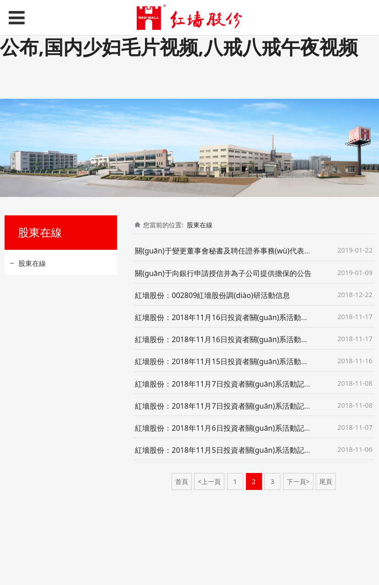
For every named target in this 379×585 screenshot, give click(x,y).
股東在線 (32, 263)
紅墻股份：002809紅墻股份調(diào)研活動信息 (212, 295)
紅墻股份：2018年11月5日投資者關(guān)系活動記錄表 (227, 450)
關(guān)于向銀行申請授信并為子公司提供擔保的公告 (223, 273)
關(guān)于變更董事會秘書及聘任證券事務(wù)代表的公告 (230, 251)
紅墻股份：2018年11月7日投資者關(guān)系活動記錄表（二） (238, 406)
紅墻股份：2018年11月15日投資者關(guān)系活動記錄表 (229, 361)
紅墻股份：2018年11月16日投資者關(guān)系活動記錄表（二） (240, 339)
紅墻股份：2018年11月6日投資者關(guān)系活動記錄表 (227, 428)
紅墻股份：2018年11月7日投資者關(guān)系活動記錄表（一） (238, 384)
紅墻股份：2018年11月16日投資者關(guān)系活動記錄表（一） (240, 317)
